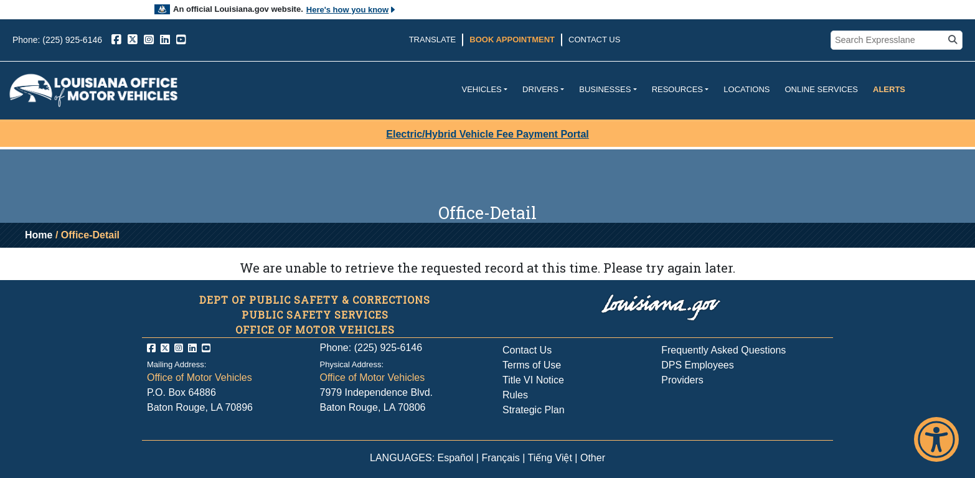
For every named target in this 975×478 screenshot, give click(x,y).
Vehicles (481, 89)
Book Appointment (512, 39)
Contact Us (594, 39)
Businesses (605, 89)
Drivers (540, 89)
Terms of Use (531, 365)
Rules (515, 395)
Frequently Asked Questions (723, 350)
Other (592, 457)
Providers (682, 380)
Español (456, 457)
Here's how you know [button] (351, 9)
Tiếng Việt (550, 457)
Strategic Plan (533, 410)
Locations (746, 89)
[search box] (889, 40)
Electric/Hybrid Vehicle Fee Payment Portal (487, 134)
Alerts (889, 89)
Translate (432, 39)
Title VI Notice (533, 380)
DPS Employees (697, 365)
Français (500, 457)
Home (38, 235)
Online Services (821, 89)
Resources (677, 89)
